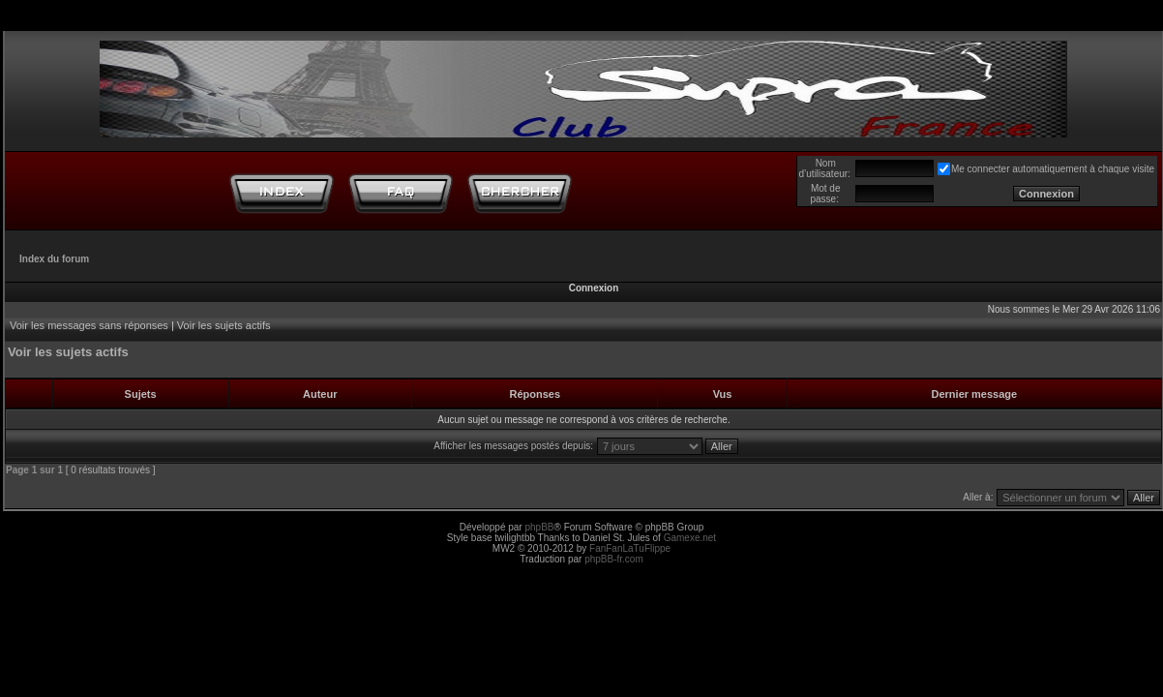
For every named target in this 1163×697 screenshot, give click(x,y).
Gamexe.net (690, 537)
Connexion (594, 288)
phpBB (538, 527)
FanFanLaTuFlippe (630, 548)
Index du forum (54, 259)
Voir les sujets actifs (224, 325)
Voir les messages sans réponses (89, 325)
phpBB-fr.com (613, 559)
